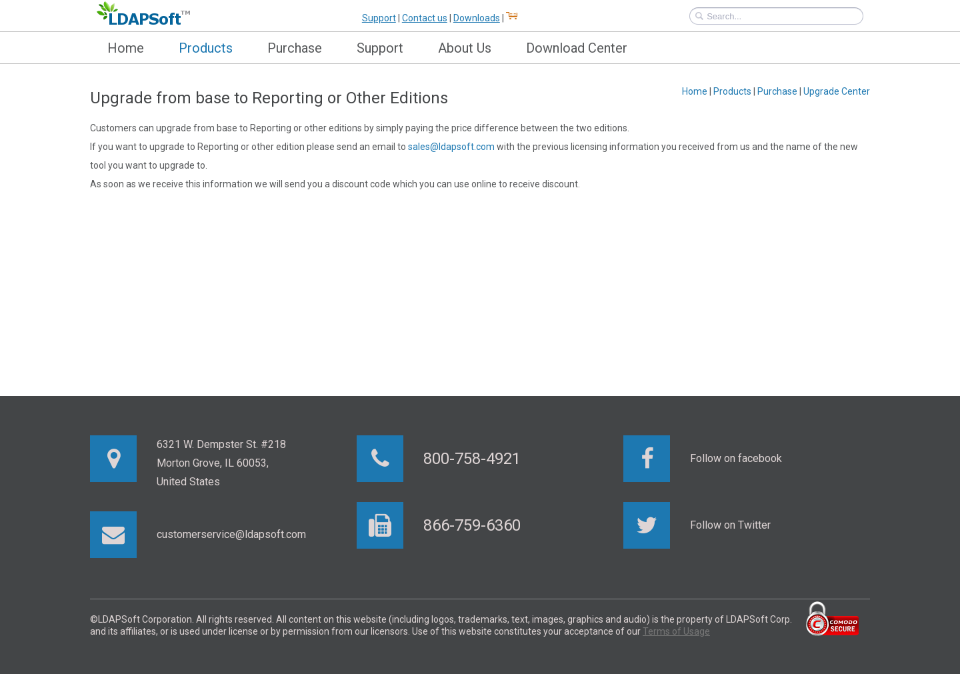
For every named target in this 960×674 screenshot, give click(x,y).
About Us (464, 48)
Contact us (424, 18)
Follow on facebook (736, 458)
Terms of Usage (676, 631)
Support (379, 18)
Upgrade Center (836, 91)
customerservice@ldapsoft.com (231, 534)
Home (125, 48)
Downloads (476, 18)
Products (206, 48)
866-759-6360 (472, 525)
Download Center (576, 48)
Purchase (294, 48)
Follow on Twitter (730, 525)
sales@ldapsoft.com (451, 146)
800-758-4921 (472, 458)
